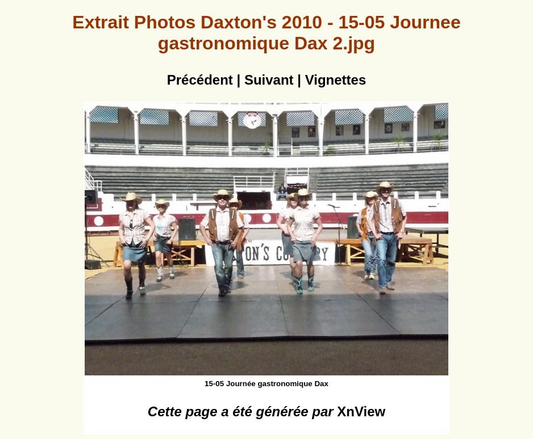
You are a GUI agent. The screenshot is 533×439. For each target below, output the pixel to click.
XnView (361, 411)
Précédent (200, 79)
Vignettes (336, 79)
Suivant (269, 79)
